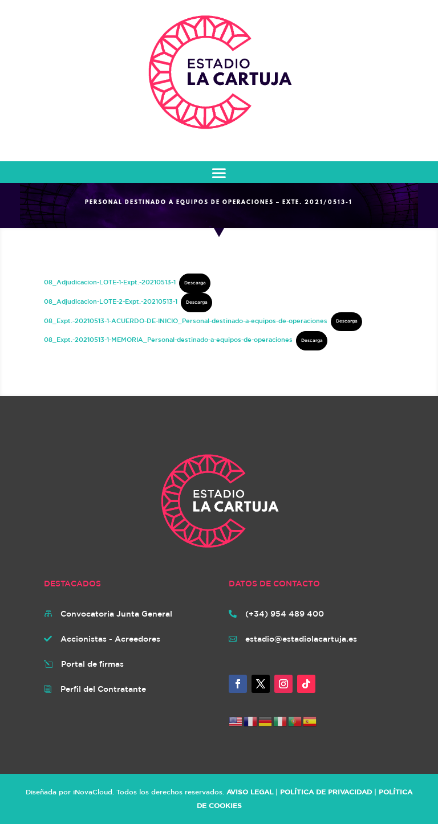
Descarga (195, 282)
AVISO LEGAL (249, 792)
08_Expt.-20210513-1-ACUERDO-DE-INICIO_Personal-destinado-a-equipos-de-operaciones (185, 320)
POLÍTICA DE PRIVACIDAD (326, 792)
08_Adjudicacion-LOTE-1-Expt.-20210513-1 (110, 281)
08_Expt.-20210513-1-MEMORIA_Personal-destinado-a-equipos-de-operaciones (168, 339)
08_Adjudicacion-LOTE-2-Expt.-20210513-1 (110, 301)
